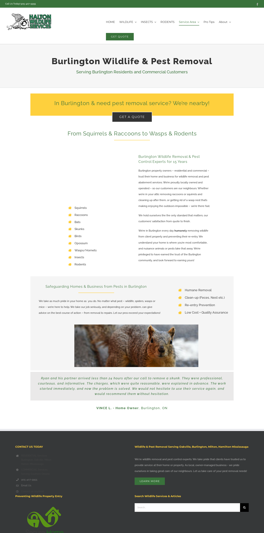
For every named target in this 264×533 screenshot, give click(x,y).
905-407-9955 (28, 3)
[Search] (244, 507)
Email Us (26, 485)
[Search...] (187, 507)
